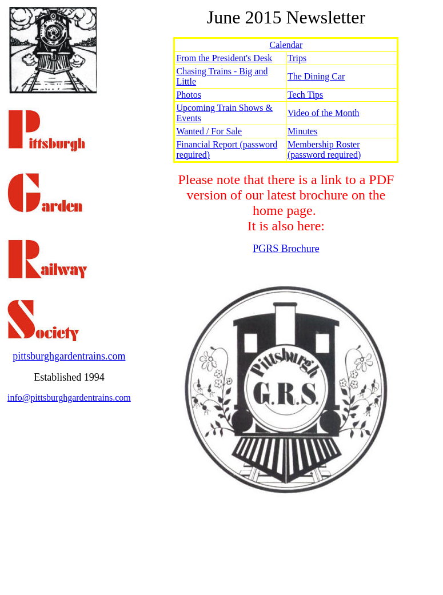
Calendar (286, 45)
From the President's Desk (224, 58)
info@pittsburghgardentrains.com (69, 397)
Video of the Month (324, 113)
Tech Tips (305, 94)
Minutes (302, 131)
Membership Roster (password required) (324, 149)
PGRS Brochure (286, 248)
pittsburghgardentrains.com (69, 356)
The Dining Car (316, 76)
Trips (297, 58)
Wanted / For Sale (209, 131)
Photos (188, 94)
